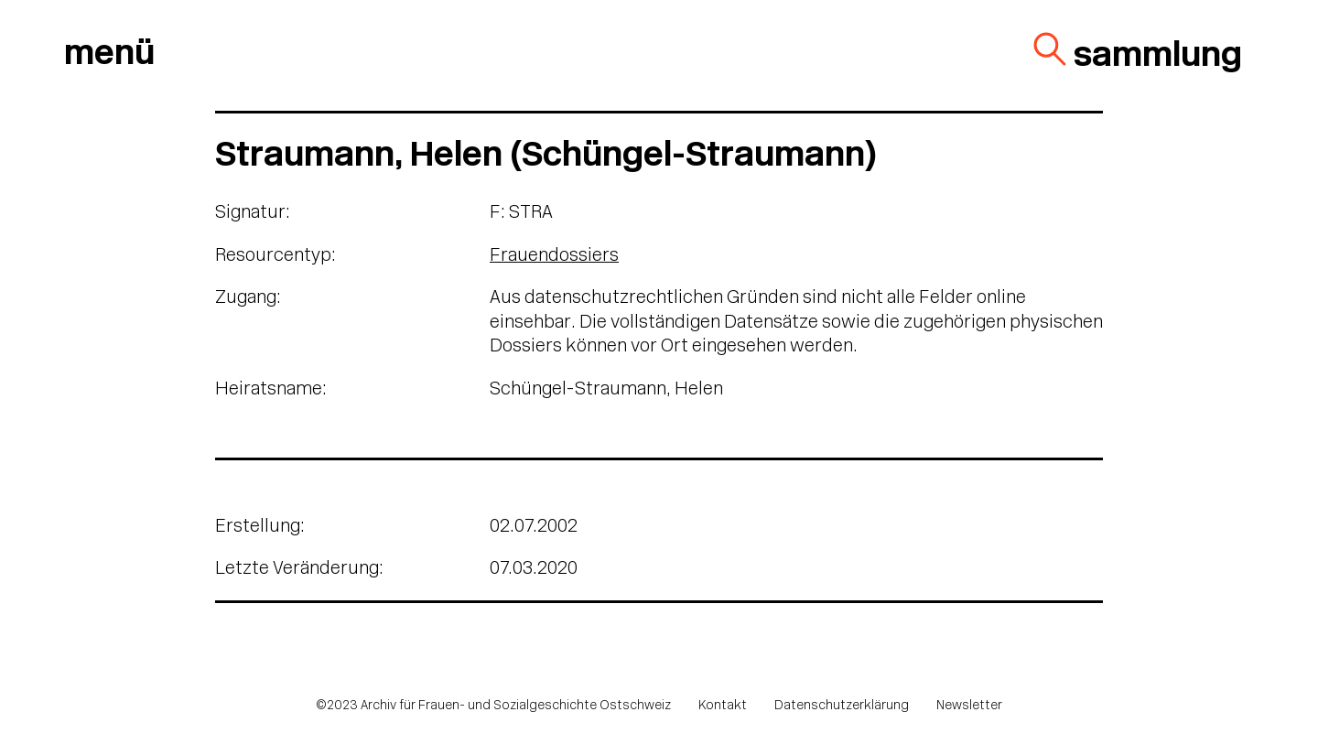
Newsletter (969, 706)
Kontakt (722, 706)
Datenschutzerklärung (841, 706)
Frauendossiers (554, 256)
